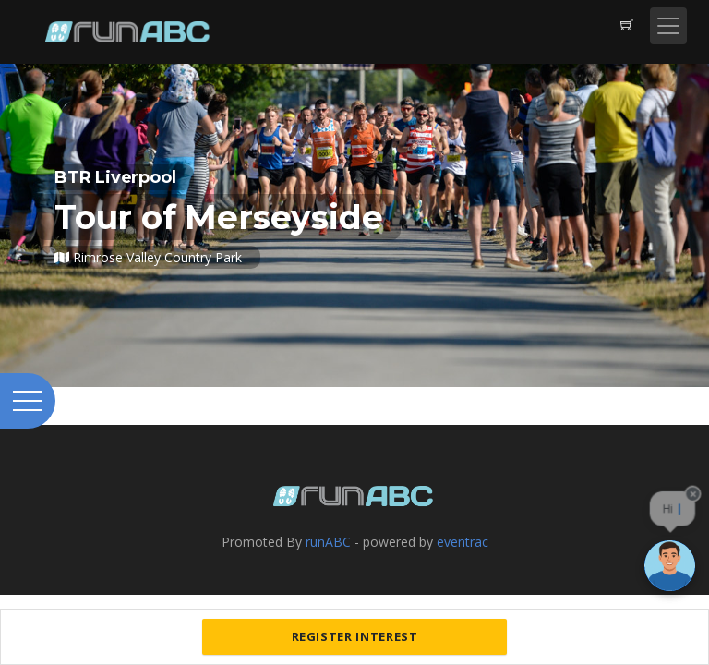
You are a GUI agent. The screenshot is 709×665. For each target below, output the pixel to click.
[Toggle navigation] (668, 25)
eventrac (462, 541)
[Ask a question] (669, 565)
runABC (328, 541)
